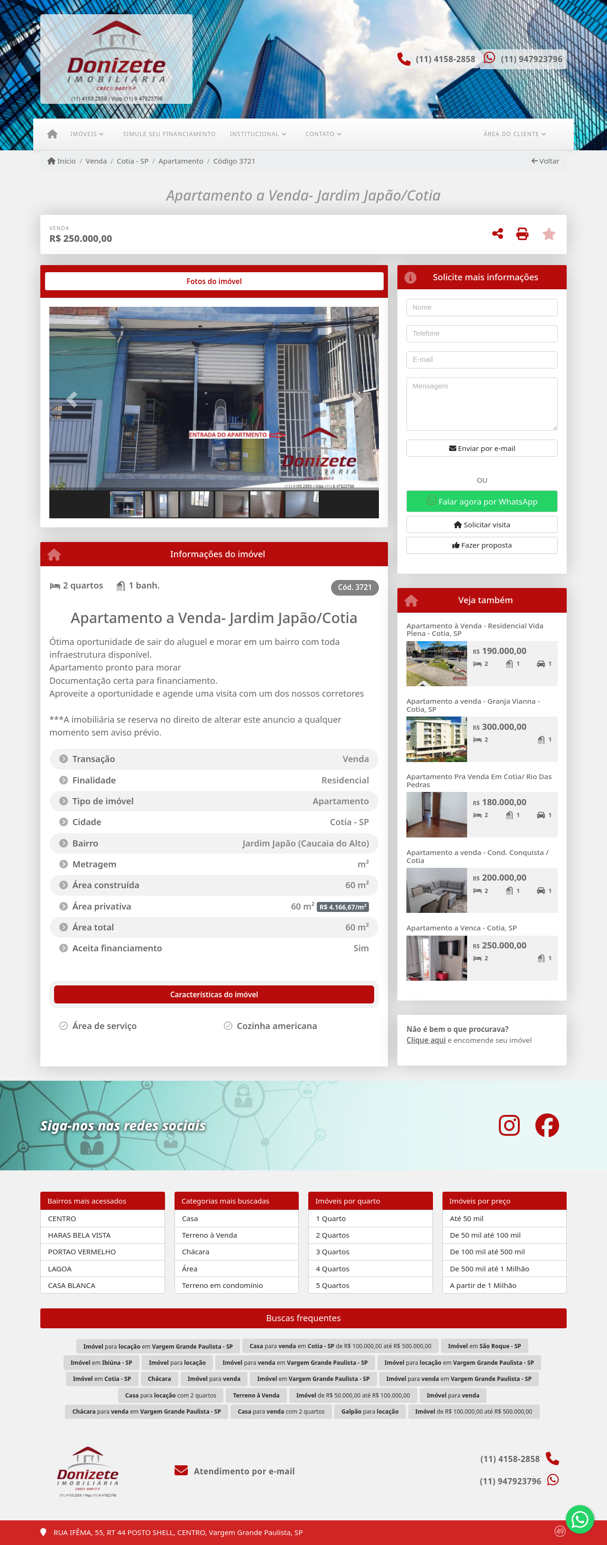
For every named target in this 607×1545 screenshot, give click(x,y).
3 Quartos (332, 1251)
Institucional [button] (254, 134)
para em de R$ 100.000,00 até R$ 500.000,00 (341, 1346)
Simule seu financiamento (169, 134)
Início (61, 161)
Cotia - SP (132, 161)
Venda (96, 161)
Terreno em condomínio (222, 1285)
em (484, 1346)
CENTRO (62, 1218)
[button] (74, 399)
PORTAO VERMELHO (82, 1251)
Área (190, 1268)
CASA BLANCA (71, 1285)
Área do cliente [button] (511, 134)
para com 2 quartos (170, 1395)
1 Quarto (331, 1218)
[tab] (80, 281)
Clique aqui (426, 1040)
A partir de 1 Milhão (483, 1285)
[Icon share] (509, 1125)
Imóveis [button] (83, 134)
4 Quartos (332, 1268)
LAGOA (60, 1268)
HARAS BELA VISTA (79, 1235)
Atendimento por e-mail (235, 1471)
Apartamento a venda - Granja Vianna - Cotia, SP (473, 705)
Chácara (196, 1251)
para (177, 1363)
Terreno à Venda (209, 1235)
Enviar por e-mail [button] (482, 448)
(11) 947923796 (531, 59)
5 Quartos (332, 1285)
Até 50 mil (467, 1218)
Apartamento (180, 161)
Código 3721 (234, 161)
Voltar (546, 161)
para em (158, 1347)
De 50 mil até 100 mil (485, 1235)
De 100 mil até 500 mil (487, 1251)
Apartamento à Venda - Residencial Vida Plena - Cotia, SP (474, 629)
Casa (190, 1218)
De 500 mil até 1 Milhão (489, 1268)
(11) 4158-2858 (446, 59)
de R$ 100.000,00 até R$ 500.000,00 (473, 1411)
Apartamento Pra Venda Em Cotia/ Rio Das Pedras (479, 780)
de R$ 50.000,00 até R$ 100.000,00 (353, 1395)
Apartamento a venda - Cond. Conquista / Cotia (477, 856)
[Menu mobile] (52, 134)
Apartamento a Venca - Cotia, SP (461, 927)
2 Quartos (332, 1235)
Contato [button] (320, 134)
